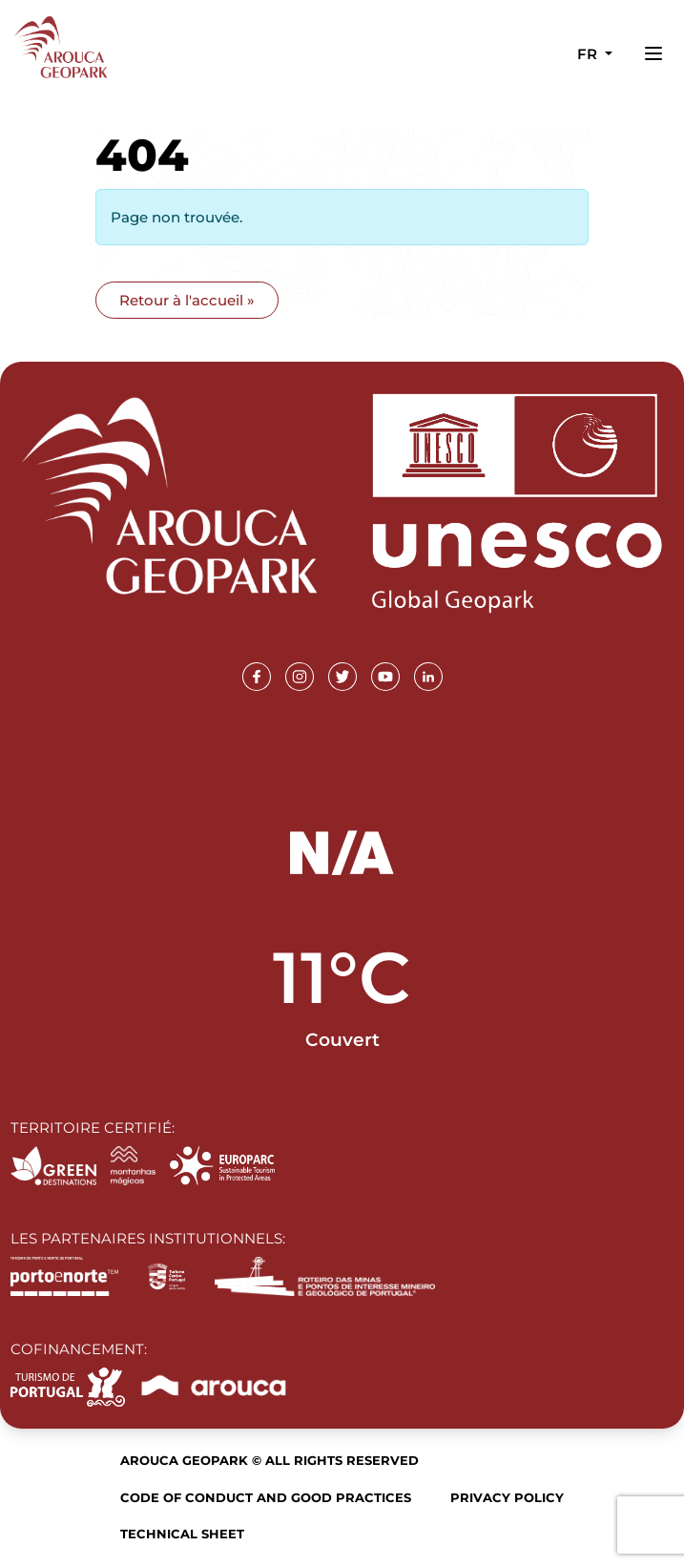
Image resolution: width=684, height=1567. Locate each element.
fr (589, 54)
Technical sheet (182, 1533)
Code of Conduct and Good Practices (265, 1497)
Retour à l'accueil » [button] (187, 300)
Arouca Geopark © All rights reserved (269, 1460)
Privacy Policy (507, 1497)
